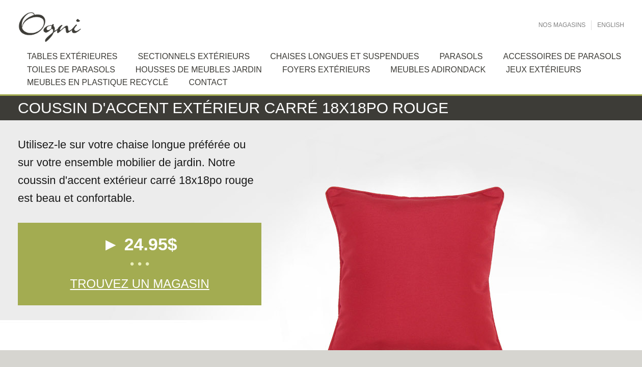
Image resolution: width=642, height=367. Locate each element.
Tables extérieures (72, 56)
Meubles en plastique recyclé (97, 82)
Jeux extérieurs (543, 69)
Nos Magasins (562, 25)
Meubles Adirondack (438, 69)
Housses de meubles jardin (199, 69)
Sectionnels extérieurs (194, 56)
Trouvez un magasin (139, 284)
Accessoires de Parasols (562, 56)
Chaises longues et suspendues (344, 56)
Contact (208, 82)
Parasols (461, 56)
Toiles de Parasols (71, 69)
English (610, 25)
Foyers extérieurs (326, 69)
